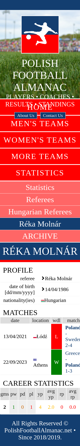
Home (40, 107)
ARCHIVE (40, 236)
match (73, 320)
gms (4, 394)
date (15, 320)
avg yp (51, 394)
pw (14, 394)
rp (62, 394)
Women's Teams (40, 140)
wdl (56, 320)
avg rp (72, 394)
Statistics (40, 172)
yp (40, 394)
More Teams (40, 156)
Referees (40, 199)
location (40, 320)
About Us (25, 115)
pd (22, 394)
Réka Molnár (40, 223)
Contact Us (53, 115)
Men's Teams (40, 123)
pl (31, 394)
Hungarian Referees (40, 211)
